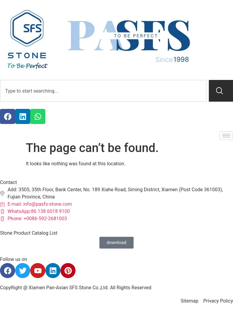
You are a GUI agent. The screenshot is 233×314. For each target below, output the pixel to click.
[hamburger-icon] (226, 135)
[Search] (221, 91)
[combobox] (103, 91)
